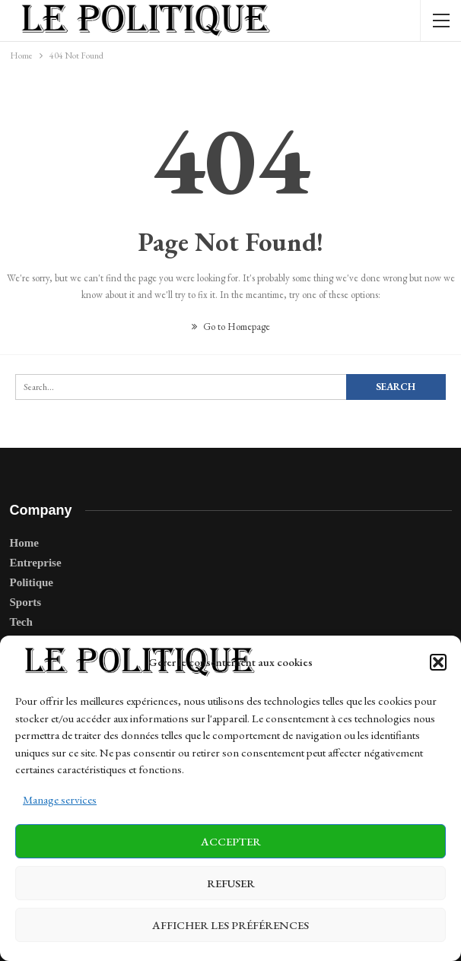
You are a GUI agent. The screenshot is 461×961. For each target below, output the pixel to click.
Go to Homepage (231, 326)
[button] (438, 662)
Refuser (231, 883)
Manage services (60, 799)
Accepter (231, 841)
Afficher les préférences (230, 925)
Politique (32, 582)
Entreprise (36, 563)
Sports (26, 602)
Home (24, 543)
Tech (21, 622)
